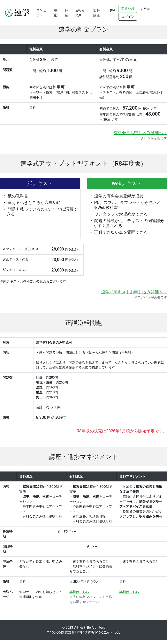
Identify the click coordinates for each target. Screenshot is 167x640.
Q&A (112, 10)
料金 (66, 12)
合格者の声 (80, 12)
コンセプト (41, 12)
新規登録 (127, 9)
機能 (56, 12)
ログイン (127, 17)
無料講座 (96, 12)
